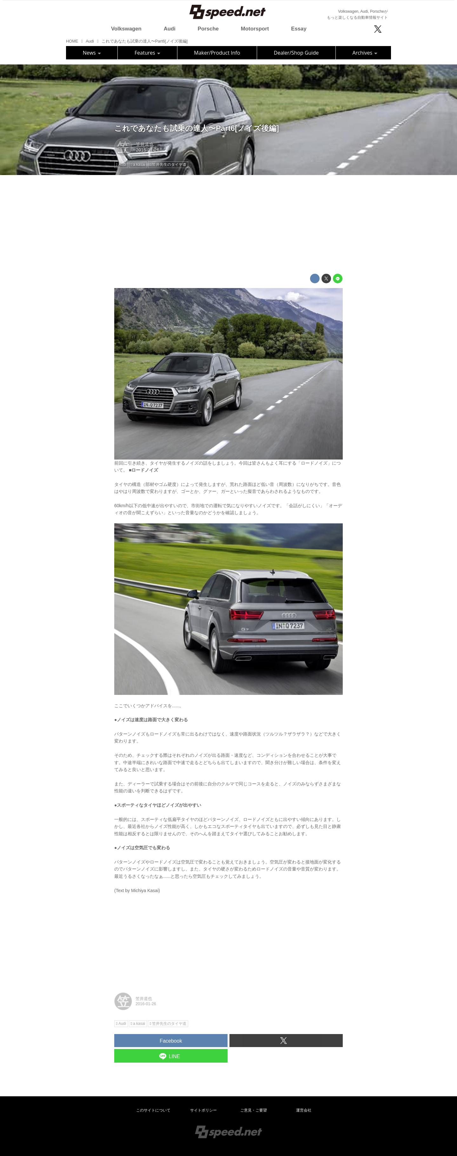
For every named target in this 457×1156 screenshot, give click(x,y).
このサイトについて (153, 1110)
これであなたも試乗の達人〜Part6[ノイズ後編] (196, 128)
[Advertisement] (228, 224)
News (92, 52)
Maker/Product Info (217, 52)
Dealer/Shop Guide (296, 52)
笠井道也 (145, 144)
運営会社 (303, 1110)
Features (147, 52)
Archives (364, 52)
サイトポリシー (203, 1110)
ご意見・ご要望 (253, 1110)
